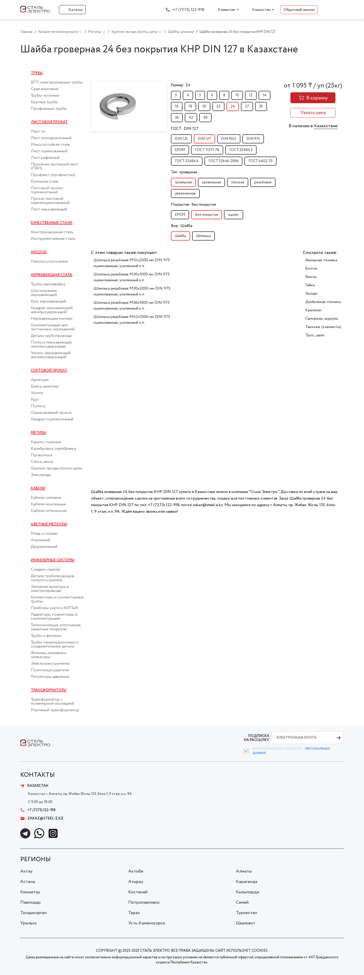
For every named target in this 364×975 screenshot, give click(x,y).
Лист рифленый (45, 158)
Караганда (246, 881)
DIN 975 (253, 138)
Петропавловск (144, 902)
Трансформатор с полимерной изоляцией (52, 702)
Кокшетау (30, 892)
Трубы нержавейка (48, 284)
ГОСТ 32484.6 (186, 161)
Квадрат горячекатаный (52, 419)
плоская (237, 182)
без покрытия (206, 214)
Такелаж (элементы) (323, 327)
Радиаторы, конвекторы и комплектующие (54, 617)
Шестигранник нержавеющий (44, 293)
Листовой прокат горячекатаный (47, 190)
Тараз (134, 912)
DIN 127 (204, 138)
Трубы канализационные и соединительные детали (54, 644)
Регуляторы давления (50, 677)
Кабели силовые (46, 498)
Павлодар (30, 902)
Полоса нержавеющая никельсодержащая (51, 344)
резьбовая (262, 182)
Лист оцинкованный (49, 151)
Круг (35, 400)
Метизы (38, 432)
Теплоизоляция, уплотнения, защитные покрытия (56, 627)
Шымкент (245, 923)
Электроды (41, 475)
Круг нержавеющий (48, 301)
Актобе (135, 871)
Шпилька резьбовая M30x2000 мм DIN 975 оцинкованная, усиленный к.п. (132, 291)
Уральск (28, 923)
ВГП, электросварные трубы (56, 82)
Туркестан (246, 912)
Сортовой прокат (49, 370)
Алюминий (40, 540)
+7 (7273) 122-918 (188, 10)
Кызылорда (247, 892)
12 (251, 95)
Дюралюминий (44, 547)
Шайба (180, 236)
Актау (26, 871)
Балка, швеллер (45, 386)
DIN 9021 (228, 138)
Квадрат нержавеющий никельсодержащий (52, 310)
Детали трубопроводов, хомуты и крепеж (53, 578)
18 (190, 106)
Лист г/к (38, 131)
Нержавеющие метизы (51, 319)
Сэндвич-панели (45, 570)
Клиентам (226, 10)
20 (204, 106)
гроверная (183, 182)
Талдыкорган (33, 912)
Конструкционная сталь (52, 232)
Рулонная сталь (44, 182)
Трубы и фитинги (46, 636)
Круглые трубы (44, 102)
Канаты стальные (46, 442)
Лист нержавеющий (49, 209)
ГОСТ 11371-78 (207, 150)
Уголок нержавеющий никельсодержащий (51, 355)
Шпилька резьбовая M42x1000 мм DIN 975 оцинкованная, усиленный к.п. (132, 320)
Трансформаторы (48, 690)
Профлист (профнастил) (53, 175)
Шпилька (203, 236)
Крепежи (313, 310)
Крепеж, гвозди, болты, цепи (56, 468)
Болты (311, 268)
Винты (311, 277)
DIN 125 (181, 138)
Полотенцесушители (50, 670)
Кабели (38, 488)
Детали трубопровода (51, 336)
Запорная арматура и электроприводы (50, 589)
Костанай (138, 892)
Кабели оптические (49, 511)
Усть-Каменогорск (146, 923)
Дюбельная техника (323, 302)
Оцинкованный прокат (51, 413)
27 (247, 106)
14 (264, 95)
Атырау (135, 881)
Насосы (39, 252)
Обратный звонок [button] (299, 10)
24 (233, 106)
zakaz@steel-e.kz (41, 818)
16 (176, 106)
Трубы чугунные (45, 96)
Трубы (37, 73)
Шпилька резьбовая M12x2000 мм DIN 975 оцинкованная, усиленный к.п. (132, 263)
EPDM (180, 150)
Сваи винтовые (44, 89)
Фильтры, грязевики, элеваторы (48, 655)
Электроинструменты (50, 664)
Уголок (37, 393)
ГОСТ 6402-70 (260, 161)
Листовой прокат (49, 122)
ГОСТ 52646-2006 (223, 161)
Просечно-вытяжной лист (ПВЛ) (54, 166)
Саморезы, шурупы (321, 318)
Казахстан (261, 10)
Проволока (41, 455)
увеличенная (185, 193)
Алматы (244, 871)
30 (261, 106)
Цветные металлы (49, 524)
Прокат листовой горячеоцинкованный (50, 201)
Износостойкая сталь (50, 145)
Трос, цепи (314, 335)
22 (218, 106)
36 (177, 117)
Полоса (38, 406)
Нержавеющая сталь (51, 274)
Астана (27, 881)
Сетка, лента (42, 462)
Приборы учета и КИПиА (54, 608)
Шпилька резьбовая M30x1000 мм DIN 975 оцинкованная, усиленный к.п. (132, 277)
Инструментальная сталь (53, 239)
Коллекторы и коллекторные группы (57, 599)
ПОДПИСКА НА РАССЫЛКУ (256, 738)
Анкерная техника (321, 260)
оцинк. (233, 214)
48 (205, 117)
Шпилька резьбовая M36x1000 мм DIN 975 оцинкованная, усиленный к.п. (132, 305)
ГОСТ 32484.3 (241, 150)
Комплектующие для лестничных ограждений (53, 327)
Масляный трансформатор (55, 710)
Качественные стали (51, 222)
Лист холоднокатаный (51, 138)
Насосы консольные (49, 261)
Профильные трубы (49, 109)
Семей (242, 902)
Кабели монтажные (48, 504)
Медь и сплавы (44, 534)
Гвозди (311, 293)
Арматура (40, 380)
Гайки (310, 285)
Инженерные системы (53, 560)
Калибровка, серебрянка (53, 449)
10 (237, 95)
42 (191, 117)
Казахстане (325, 126)
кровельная (211, 182)
